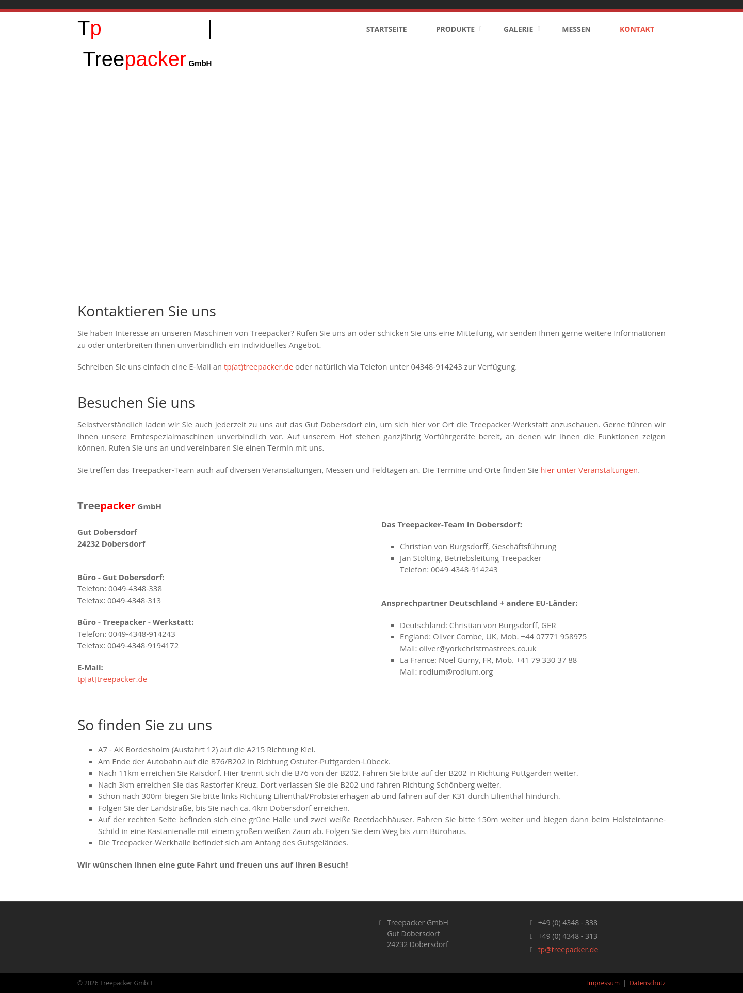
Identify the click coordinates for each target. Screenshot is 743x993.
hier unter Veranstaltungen (589, 470)
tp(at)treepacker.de (258, 366)
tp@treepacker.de (568, 949)
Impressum (603, 983)
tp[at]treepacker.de (112, 679)
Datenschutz (647, 983)
